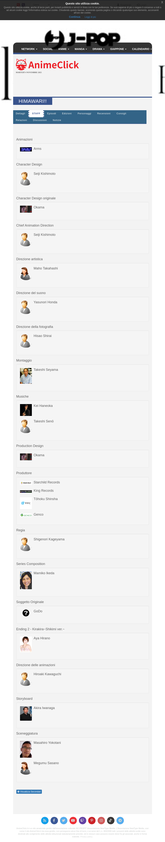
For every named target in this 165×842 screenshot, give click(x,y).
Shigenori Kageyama (49, 539)
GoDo (38, 611)
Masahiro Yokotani (47, 743)
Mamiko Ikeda (44, 573)
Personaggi (84, 113)
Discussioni (40, 120)
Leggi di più (90, 17)
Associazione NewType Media (101, 828)
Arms (37, 149)
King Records (44, 490)
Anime (63, 49)
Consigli (121, 113)
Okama (39, 207)
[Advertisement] (82, 85)
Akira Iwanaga (44, 708)
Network (29, 49)
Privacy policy (86, 837)
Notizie (57, 120)
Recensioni (104, 113)
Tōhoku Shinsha (46, 499)
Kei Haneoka (43, 406)
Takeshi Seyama (46, 370)
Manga (81, 49)
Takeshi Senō (44, 421)
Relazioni (21, 120)
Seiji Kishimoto (45, 174)
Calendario (142, 49)
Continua (74, 16)
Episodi (51, 113)
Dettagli (20, 113)
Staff (36, 113)
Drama (99, 49)
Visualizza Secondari (29, 791)
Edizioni (67, 113)
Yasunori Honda (45, 302)
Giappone (118, 49)
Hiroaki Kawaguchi (47, 674)
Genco (39, 514)
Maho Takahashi (46, 268)
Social (48, 49)
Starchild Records (47, 482)
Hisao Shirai (43, 336)
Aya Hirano (42, 638)
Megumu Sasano (46, 763)
